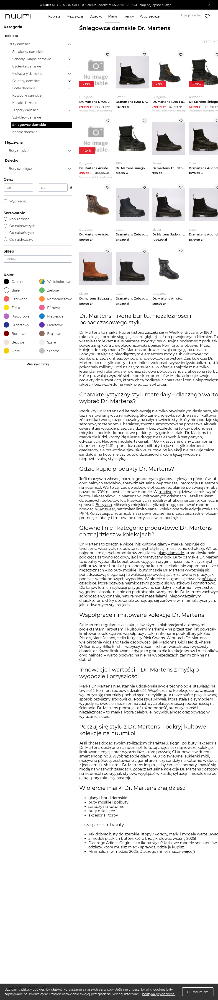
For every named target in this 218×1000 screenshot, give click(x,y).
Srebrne (49, 351)
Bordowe (15, 333)
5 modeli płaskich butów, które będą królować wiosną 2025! (142, 841)
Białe (12, 290)
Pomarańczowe (55, 299)
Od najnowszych (19, 226)
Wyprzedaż (15, 201)
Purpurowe (16, 316)
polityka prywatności (158, 994)
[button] (105, 4)
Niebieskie (51, 316)
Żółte (12, 307)
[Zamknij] (209, 4)
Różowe (49, 307)
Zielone (49, 290)
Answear (107, 512)
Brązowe (50, 333)
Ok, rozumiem (197, 992)
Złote (12, 351)
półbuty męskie (122, 573)
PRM (83, 516)
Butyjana (103, 507)
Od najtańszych (19, 233)
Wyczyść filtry (38, 364)
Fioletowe (51, 325)
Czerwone (15, 299)
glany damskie (170, 556)
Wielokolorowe (55, 281)
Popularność (16, 219)
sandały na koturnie (173, 590)
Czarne (13, 281)
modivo (165, 494)
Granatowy (16, 325)
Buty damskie (186, 560)
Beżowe (14, 342)
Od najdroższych (20, 240)
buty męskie (150, 573)
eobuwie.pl (144, 490)
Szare (47, 342)
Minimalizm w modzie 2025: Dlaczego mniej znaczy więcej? (141, 854)
